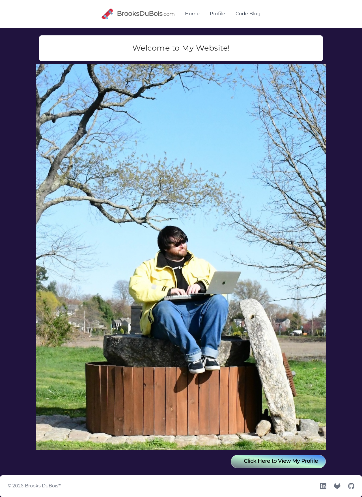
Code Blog (248, 14)
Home (192, 14)
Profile (217, 14)
